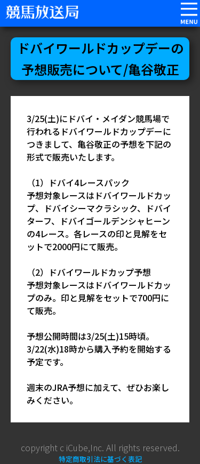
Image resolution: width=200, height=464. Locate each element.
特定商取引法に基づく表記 (100, 459)
